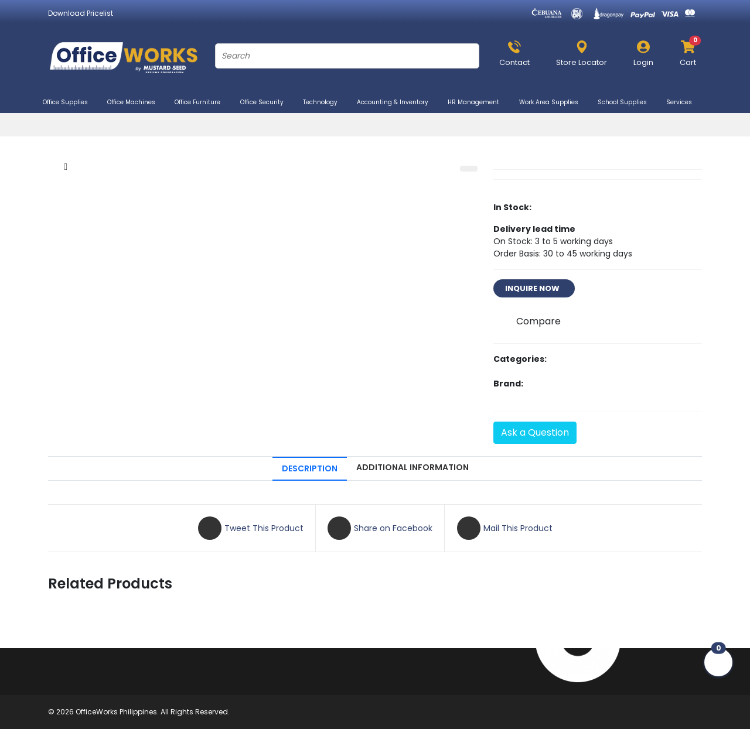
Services (684, 102)
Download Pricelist (80, 13)
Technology (325, 102)
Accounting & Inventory (397, 102)
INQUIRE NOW (534, 288)
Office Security (267, 102)
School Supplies (627, 102)
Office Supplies (70, 102)
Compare (538, 321)
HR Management (478, 102)
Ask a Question (535, 432)
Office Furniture (202, 102)
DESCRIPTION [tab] (310, 468)
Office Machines (136, 102)
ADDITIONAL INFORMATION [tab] (412, 467)
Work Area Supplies (553, 102)
